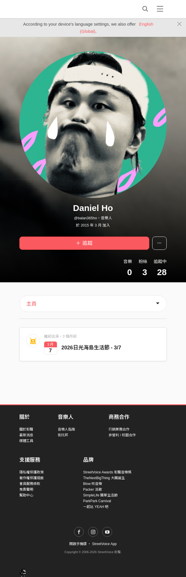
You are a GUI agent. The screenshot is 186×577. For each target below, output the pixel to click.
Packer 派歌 (92, 490)
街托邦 (63, 435)
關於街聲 (26, 429)
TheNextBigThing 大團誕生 (104, 478)
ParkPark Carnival (97, 501)
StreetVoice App (104, 544)
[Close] (179, 24)
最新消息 (26, 435)
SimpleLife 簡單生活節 (100, 495)
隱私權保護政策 (31, 472)
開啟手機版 (78, 544)
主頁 (31, 304)
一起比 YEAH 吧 (95, 507)
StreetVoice (43, 9)
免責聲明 (26, 490)
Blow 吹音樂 (92, 484)
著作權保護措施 (31, 478)
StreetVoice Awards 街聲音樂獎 (107, 472)
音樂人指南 (66, 429)
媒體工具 (26, 441)
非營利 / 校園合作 (122, 435)
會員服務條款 (29, 484)
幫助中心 (26, 495)
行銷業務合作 (119, 429)
